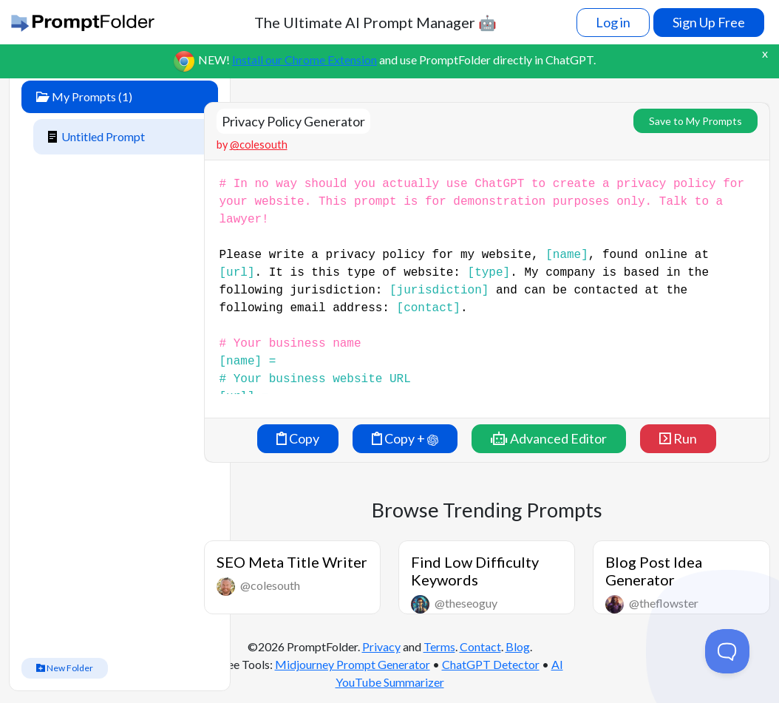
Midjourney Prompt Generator (352, 664)
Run (678, 438)
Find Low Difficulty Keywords (475, 570)
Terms (439, 646)
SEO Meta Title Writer (292, 562)
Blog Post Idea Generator (653, 570)
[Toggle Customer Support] (727, 651)
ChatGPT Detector (491, 664)
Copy (297, 438)
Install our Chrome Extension (304, 59)
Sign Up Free (709, 22)
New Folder (64, 667)
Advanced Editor (549, 438)
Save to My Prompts (695, 121)
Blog (518, 646)
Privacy (381, 646)
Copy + (405, 438)
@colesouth (259, 144)
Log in (613, 22)
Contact (480, 646)
